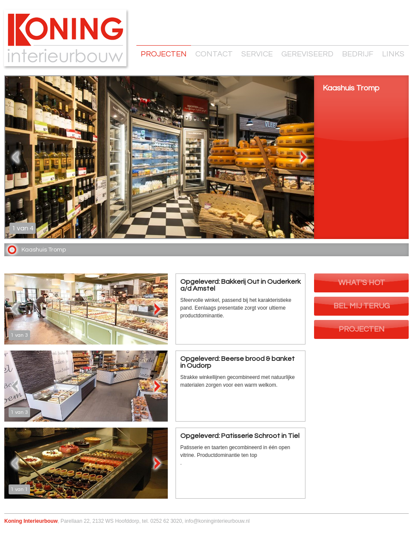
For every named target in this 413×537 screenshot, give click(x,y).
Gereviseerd (307, 54)
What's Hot (361, 283)
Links (393, 54)
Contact (214, 54)
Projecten (164, 54)
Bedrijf (357, 54)
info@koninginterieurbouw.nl (217, 521)
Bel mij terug (361, 306)
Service (257, 54)
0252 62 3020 (166, 521)
